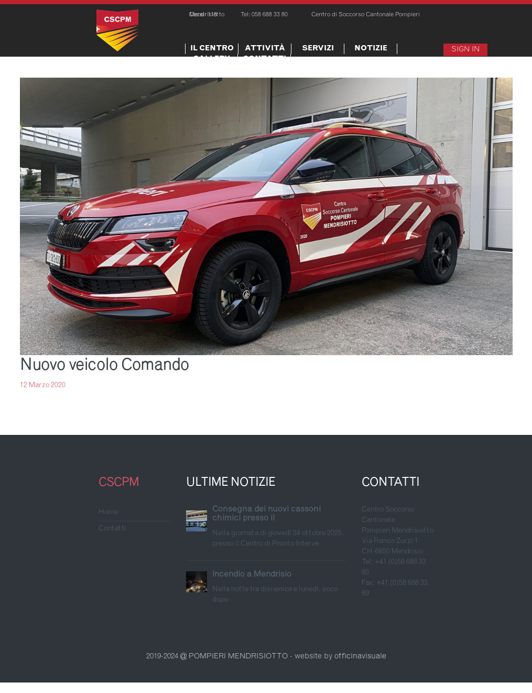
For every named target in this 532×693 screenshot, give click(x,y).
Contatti (264, 59)
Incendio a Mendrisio (251, 574)
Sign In (465, 50)
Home (108, 512)
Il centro (212, 48)
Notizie (370, 48)
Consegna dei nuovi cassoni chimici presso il (266, 514)
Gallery (211, 59)
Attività (265, 48)
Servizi (318, 48)
